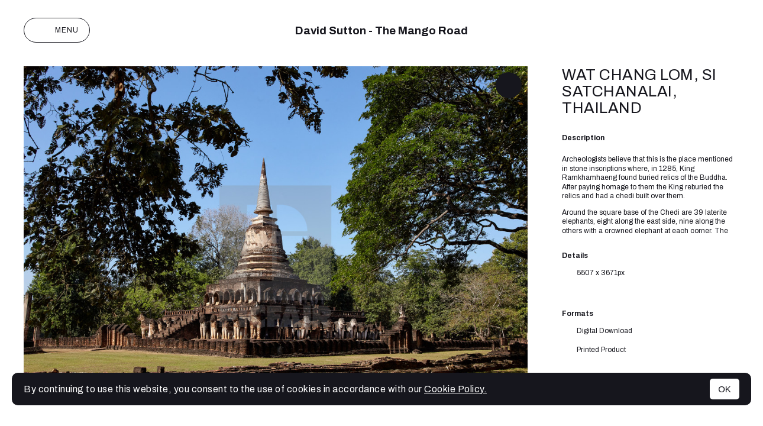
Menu (57, 30)
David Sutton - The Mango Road (381, 30)
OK (724, 389)
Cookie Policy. (455, 389)
